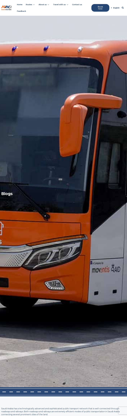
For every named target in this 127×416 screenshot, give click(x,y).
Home (19, 4)
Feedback (21, 11)
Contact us (77, 4)
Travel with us (60, 4)
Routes (30, 4)
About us (44, 4)
